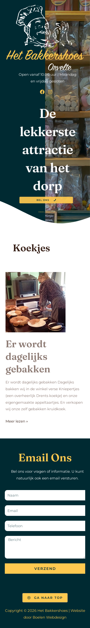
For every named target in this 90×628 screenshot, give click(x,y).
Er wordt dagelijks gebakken (28, 356)
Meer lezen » (17, 420)
